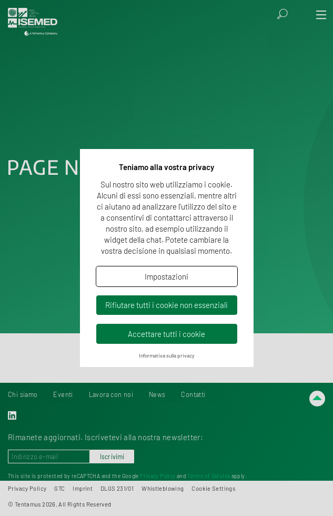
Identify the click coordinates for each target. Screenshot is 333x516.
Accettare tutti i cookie (166, 334)
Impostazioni (166, 276)
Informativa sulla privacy (167, 355)
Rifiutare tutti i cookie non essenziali (166, 305)
